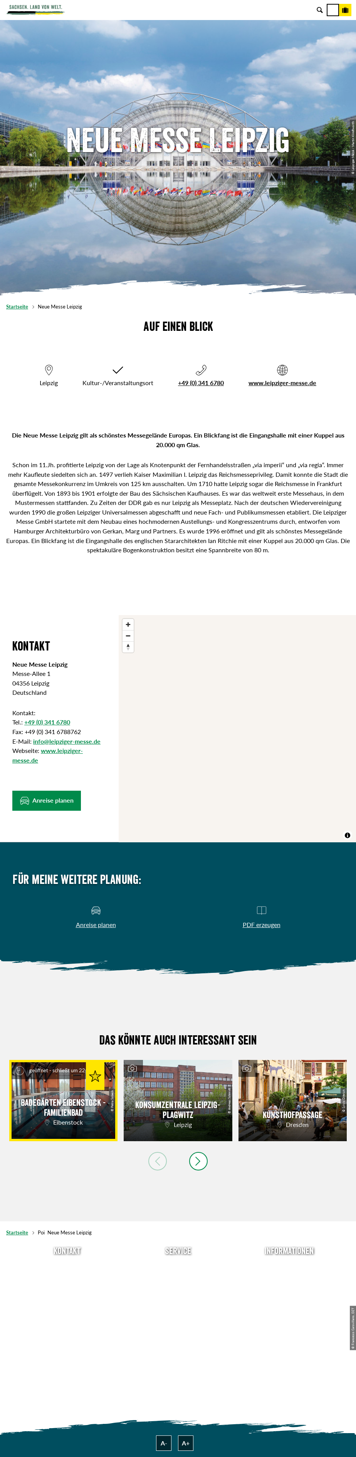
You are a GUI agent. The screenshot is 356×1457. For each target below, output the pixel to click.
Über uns (289, 1266)
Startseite (17, 306)
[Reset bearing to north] (128, 646)
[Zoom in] (128, 624)
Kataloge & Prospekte (178, 1317)
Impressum (289, 1292)
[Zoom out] (128, 635)
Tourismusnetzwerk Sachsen (289, 1317)
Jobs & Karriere (289, 1279)
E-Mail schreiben (67, 1279)
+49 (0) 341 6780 (201, 382)
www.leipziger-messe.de (282, 382)
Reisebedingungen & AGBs (289, 1329)
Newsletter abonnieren (178, 1279)
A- (164, 1443)
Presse (178, 1292)
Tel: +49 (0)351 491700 (67, 1266)
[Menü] (333, 10)
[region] (237, 728)
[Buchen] (345, 10)
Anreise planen (178, 1266)
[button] (46, 801)
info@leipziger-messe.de (67, 741)
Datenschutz (289, 1304)
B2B (178, 1304)
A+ (186, 1443)
